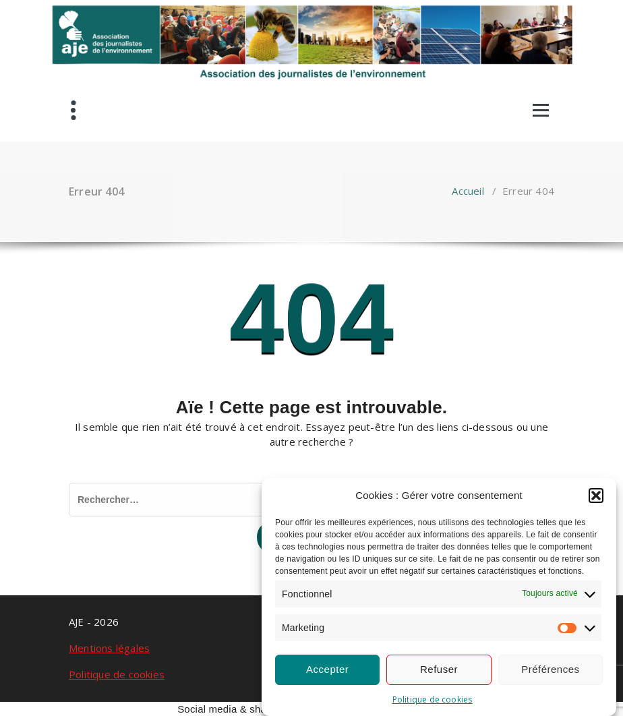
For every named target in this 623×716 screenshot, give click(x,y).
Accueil (467, 191)
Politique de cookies (432, 699)
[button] (596, 495)
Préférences (550, 669)
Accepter (327, 669)
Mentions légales (109, 648)
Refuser (439, 669)
